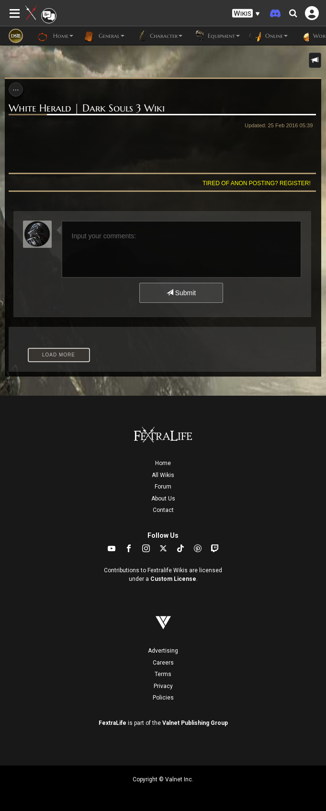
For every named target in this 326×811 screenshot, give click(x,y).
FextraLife (112, 723)
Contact (163, 510)
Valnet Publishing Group (195, 723)
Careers (163, 662)
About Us (163, 498)
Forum (163, 486)
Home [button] (55, 36)
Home (163, 463)
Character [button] (158, 36)
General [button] (103, 36)
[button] (246, 13)
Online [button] (268, 36)
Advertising (163, 650)
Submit (181, 293)
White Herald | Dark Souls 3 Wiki (87, 108)
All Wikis (163, 475)
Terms (163, 674)
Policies (163, 697)
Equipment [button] (216, 36)
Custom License (173, 579)
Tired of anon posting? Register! (256, 183)
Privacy (163, 686)
